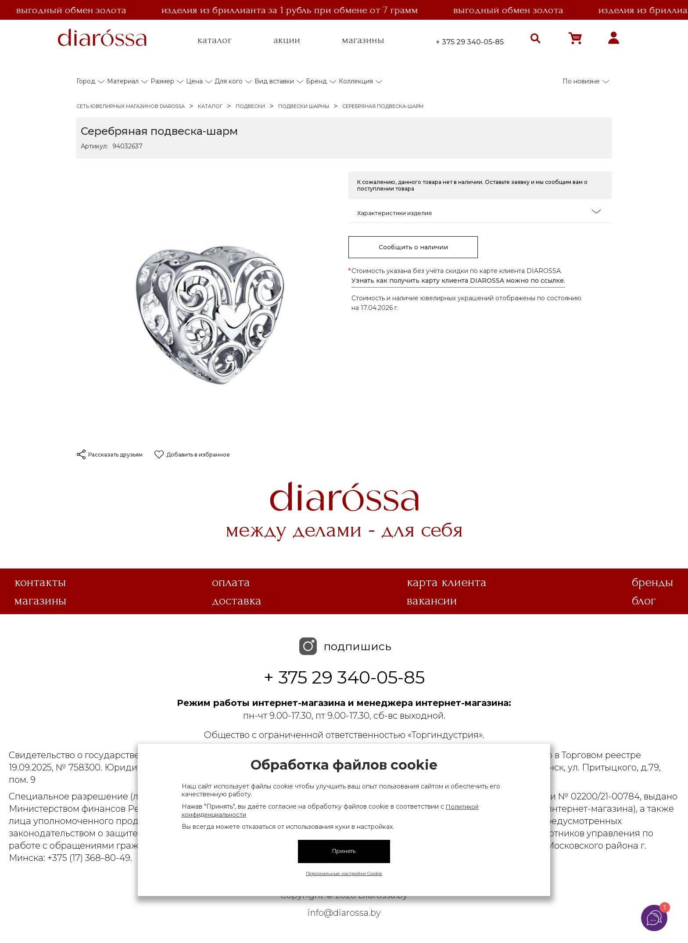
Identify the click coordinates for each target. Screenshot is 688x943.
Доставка (237, 600)
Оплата (231, 582)
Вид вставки (274, 81)
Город (85, 81)
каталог (214, 40)
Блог (644, 600)
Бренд (316, 81)
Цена (194, 81)
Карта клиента (447, 582)
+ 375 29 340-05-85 (470, 42)
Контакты (40, 582)
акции (286, 40)
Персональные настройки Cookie (344, 873)
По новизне (581, 81)
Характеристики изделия (479, 212)
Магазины (40, 600)
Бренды (653, 582)
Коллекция (356, 81)
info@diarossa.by (344, 912)
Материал (123, 81)
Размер (162, 81)
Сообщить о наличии (413, 247)
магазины (363, 40)
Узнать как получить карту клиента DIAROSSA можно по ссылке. (458, 280)
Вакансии (432, 600)
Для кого (229, 81)
